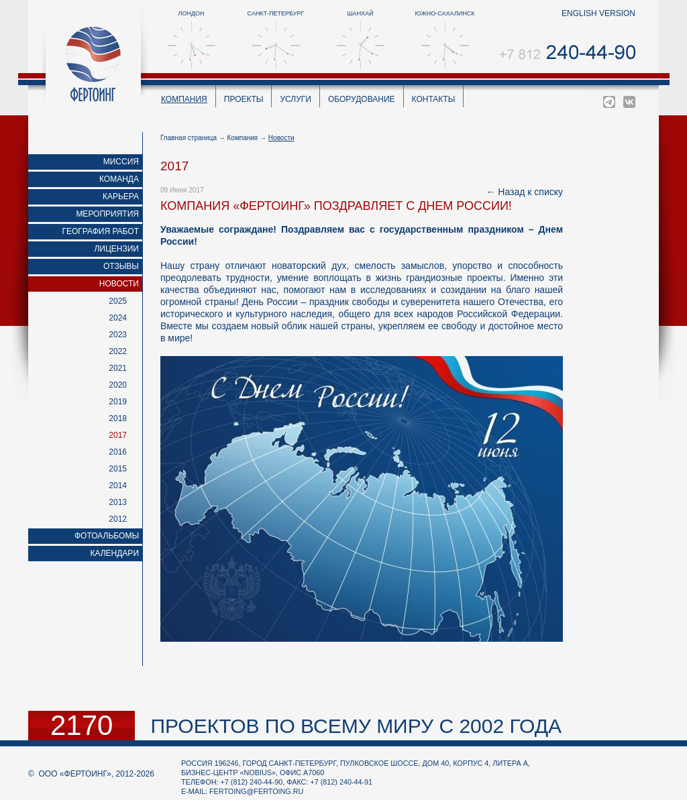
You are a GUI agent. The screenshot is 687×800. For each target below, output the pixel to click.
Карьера (121, 196)
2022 (118, 351)
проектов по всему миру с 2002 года (356, 726)
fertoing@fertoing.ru (256, 791)
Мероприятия (107, 214)
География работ (101, 231)
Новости (119, 283)
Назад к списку (530, 191)
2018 (118, 418)
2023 (118, 334)
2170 (81, 725)
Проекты (244, 99)
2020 (118, 385)
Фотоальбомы (106, 535)
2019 (118, 401)
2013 (118, 502)
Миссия (121, 161)
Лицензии (116, 248)
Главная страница (188, 137)
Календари (114, 553)
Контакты (434, 99)
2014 (118, 485)
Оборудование (361, 99)
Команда (119, 179)
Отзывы (121, 266)
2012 (118, 519)
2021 (118, 368)
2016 (118, 452)
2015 (118, 468)
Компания (184, 99)
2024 (118, 318)
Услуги (295, 99)
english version (598, 13)
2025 (118, 301)
